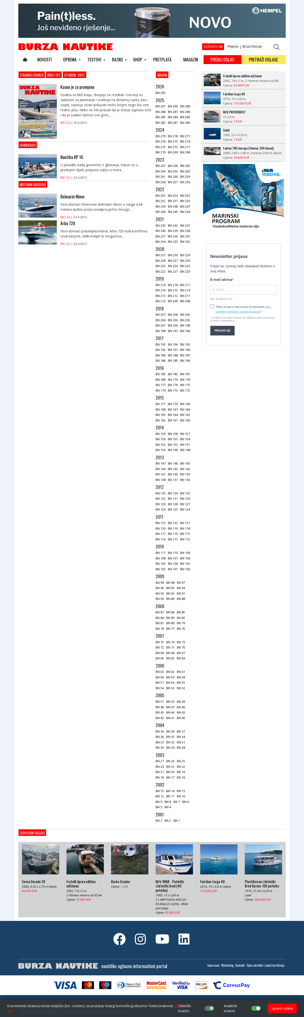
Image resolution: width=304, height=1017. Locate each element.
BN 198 (160, 331)
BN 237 (160, 236)
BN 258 (160, 182)
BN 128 (173, 504)
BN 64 (181, 658)
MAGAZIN (190, 59)
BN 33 (160, 742)
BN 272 (173, 147)
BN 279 (160, 136)
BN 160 (185, 420)
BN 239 (173, 231)
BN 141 (160, 474)
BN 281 (173, 122)
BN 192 (160, 350)
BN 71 (170, 647)
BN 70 (181, 647)
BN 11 (170, 796)
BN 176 (173, 385)
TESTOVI (94, 59)
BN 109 (185, 553)
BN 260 (173, 176)
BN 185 (173, 360)
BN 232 (185, 241)
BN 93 (160, 593)
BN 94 (181, 588)
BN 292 (160, 93)
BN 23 (170, 766)
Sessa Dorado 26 (33, 881)
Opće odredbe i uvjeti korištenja (265, 965)
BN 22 (181, 766)
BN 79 (181, 623)
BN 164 (173, 415)
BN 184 (185, 360)
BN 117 (160, 533)
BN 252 (160, 201)
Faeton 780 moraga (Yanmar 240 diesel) (248, 148)
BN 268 (185, 152)
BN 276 (160, 141)
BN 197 (173, 331)
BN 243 (160, 225)
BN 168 (160, 409)
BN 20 (170, 772)
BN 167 (173, 409)
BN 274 (185, 141)
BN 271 (185, 147)
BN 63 (160, 671)
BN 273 (160, 147)
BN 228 (160, 260)
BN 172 (185, 390)
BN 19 (181, 772)
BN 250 (185, 201)
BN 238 (185, 231)
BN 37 (181, 731)
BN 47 (170, 707)
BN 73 (181, 642)
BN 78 (160, 628)
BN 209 (173, 301)
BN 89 (170, 599)
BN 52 (181, 688)
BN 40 (181, 718)
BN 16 (181, 777)
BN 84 (160, 618)
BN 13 (181, 791)
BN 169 (185, 404)
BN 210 (160, 301)
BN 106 (185, 558)
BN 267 (160, 166)
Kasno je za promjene (77, 87)
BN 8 (168, 802)
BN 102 (160, 569)
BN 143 (173, 469)
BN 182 (173, 374)
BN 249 (160, 206)
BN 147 (160, 463)
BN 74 (170, 642)
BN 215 (173, 290)
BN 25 (181, 761)
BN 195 (160, 344)
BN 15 (160, 791)
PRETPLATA (162, 59)
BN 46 (181, 707)
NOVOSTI (44, 59)
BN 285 (160, 117)
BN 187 (185, 355)
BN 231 (160, 255)
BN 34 (181, 737)
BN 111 (160, 553)
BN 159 (160, 434)
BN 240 (160, 231)
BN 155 (173, 439)
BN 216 (160, 290)
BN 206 (173, 314)
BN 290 (173, 106)
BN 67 (181, 653)
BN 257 (173, 182)
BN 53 (170, 688)
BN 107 (173, 558)
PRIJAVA (232, 46)
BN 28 (181, 747)
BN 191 (173, 350)
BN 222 (160, 271)
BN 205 (185, 314)
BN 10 (181, 796)
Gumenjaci (28, 145)
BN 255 (160, 195)
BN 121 (185, 523)
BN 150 (160, 450)
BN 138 (160, 480)
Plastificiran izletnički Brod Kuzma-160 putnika (262, 883)
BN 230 (173, 255)
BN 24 (160, 766)
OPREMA (70, 59)
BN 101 (173, 569)
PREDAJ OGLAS (222, 59)
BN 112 (185, 539)
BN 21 (160, 772)
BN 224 (173, 266)
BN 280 (185, 122)
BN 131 (173, 498)
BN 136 (185, 480)
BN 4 (168, 807)
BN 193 (185, 344)
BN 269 (173, 152)
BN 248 (173, 206)
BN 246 (160, 212)
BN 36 (160, 737)
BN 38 (170, 731)
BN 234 (160, 241)
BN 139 (185, 474)
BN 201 (160, 325)
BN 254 (173, 195)
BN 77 (170, 628)
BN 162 (160, 420)
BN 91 (181, 593)
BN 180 (160, 379)
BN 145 (185, 463)
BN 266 (173, 166)
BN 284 (173, 117)
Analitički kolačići (230, 1008)
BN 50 (170, 701)
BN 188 (173, 355)
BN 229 (185, 255)
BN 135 (160, 493)
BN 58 (181, 677)
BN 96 (160, 588)
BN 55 (181, 682)
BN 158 (173, 434)
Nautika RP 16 (71, 157)
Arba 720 (67, 223)
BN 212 (173, 296)
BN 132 (160, 498)
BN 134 (173, 493)
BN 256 (185, 182)
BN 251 (173, 201)
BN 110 (173, 553)
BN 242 (173, 225)
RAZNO (117, 59)
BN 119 (173, 528)
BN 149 (173, 450)
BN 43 (181, 712)
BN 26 (170, 761)
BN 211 (185, 296)
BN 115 (185, 533)
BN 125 (173, 509)
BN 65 (170, 658)
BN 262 (185, 171)
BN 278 (173, 136)
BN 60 (160, 677)
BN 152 (173, 444)
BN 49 (181, 701)
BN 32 (170, 742)
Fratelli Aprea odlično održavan (242, 76)
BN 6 (185, 802)
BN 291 (160, 106)
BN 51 (160, 701)
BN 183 (160, 374)
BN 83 (170, 618)
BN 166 (185, 409)
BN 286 (185, 112)
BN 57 (160, 682)
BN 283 (185, 117)
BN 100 (185, 569)
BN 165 (160, 415)
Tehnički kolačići (184, 1008)
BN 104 (173, 563)
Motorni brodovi (33, 184)
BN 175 (185, 385)
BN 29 (170, 747)
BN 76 (181, 628)
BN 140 (173, 474)
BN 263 (173, 171)
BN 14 (170, 791)
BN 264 (160, 171)
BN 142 (185, 469)
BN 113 (173, 539)
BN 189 (160, 355)
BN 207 (160, 314)
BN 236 (173, 236)
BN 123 (160, 523)
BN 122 (65, 123)
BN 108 (160, 558)
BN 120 (160, 528)
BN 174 (160, 390)
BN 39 (160, 731)
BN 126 (160, 509)
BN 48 (160, 707)
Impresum (213, 965)
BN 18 (160, 777)
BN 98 (170, 582)
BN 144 (160, 469)
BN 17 (170, 777)
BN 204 (160, 320)
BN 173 (173, 390)
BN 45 (160, 712)
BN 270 (160, 152)
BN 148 (185, 450)
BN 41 (170, 718)
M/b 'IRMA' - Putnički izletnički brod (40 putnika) (170, 886)
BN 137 (173, 480)
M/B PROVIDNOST (234, 112)
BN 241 (185, 225)
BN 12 (160, 796)
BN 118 (185, 528)
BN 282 (160, 122)
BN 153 (160, 444)
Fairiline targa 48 (234, 94)
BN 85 (181, 612)
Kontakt (240, 965)
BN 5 (159, 807)
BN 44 (170, 712)
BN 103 (185, 563)
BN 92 (170, 593)
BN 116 (173, 533)
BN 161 (173, 420)
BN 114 (160, 539)
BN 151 (185, 444)
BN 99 (160, 582)
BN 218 (173, 285)
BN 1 (176, 820)
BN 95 (170, 588)
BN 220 (185, 271)
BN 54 (160, 688)
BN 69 (160, 653)
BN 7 (176, 802)
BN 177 (160, 385)
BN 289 (185, 106)
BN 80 (170, 623)
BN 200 (173, 325)
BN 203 (173, 320)
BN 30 (160, 747)
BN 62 (170, 671)
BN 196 (185, 331)
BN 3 (159, 820)
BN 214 (185, 290)
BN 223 (185, 266)
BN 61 (181, 671)
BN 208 (185, 301)
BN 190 (185, 350)
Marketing (227, 965)
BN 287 (173, 112)
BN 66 (160, 658)
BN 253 (185, 195)
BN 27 (160, 761)
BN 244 (185, 212)
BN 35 (170, 737)
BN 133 (185, 493)
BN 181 (185, 374)
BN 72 (160, 647)
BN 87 (160, 612)
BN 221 (173, 271)
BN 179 (173, 379)
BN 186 (160, 360)
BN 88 (181, 599)
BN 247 (185, 206)
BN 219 (160, 285)
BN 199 (185, 325)
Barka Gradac (120, 881)
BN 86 (170, 612)
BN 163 (185, 415)
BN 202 (185, 320)
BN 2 (168, 820)
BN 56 (170, 682)
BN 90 (160, 599)
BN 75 (160, 642)
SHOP (137, 59)
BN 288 (160, 112)
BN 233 (173, 241)
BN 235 (185, 236)
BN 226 (185, 260)
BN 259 (185, 176)
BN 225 (160, 266)
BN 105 (160, 563)
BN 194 (173, 344)
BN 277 (185, 136)
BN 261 (160, 176)
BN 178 (185, 379)
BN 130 (185, 498)
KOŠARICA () (213, 46)
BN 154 (185, 439)
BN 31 (181, 742)
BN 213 (160, 296)
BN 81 (160, 623)
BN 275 (173, 141)
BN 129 (160, 504)
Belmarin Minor (72, 196)
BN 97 (181, 582)
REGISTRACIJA (252, 46)
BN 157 (185, 434)
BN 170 (173, 404)
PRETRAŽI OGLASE (263, 59)
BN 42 (160, 718)
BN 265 (185, 166)
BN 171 (160, 404)
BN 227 (173, 260)
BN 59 (170, 677)
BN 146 (173, 463)
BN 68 (170, 653)
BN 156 (160, 439)
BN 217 (185, 285)
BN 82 (181, 618)
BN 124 (185, 509)
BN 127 (185, 504)
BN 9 (159, 802)
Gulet (226, 130)
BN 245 (173, 212)
